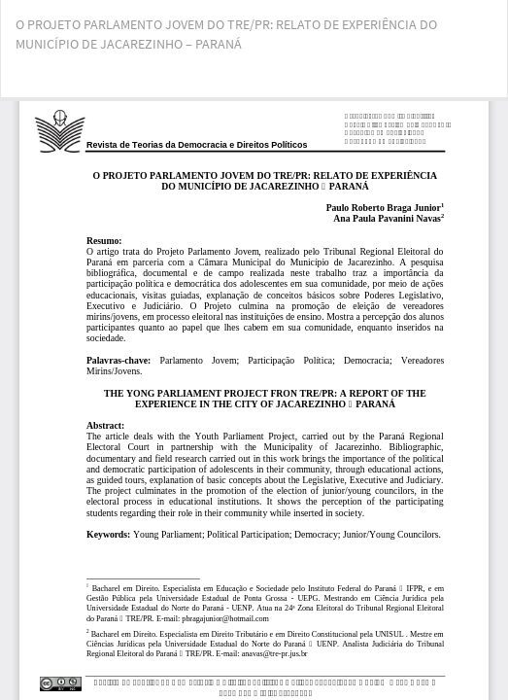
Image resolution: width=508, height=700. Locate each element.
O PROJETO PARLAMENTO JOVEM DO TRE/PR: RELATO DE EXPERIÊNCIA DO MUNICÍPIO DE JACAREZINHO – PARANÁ (226, 34)
